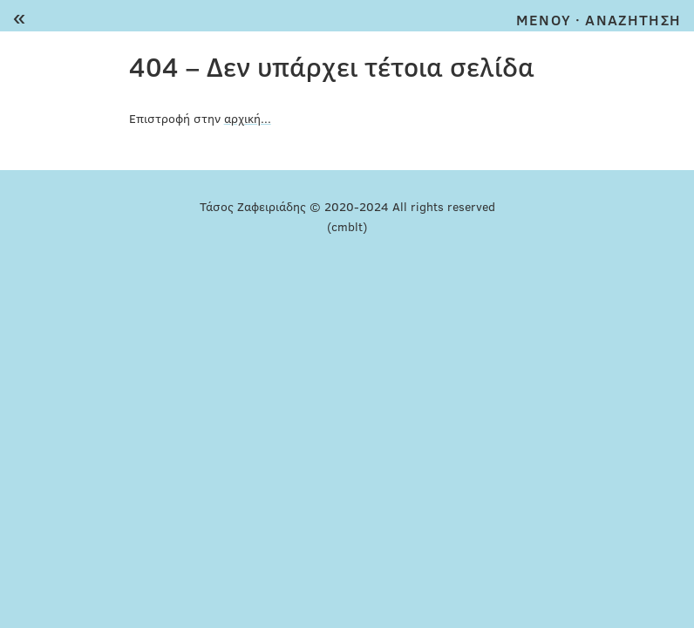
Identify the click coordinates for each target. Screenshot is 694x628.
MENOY (543, 20)
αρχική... (247, 117)
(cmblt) (347, 226)
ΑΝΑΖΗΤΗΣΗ (633, 20)
